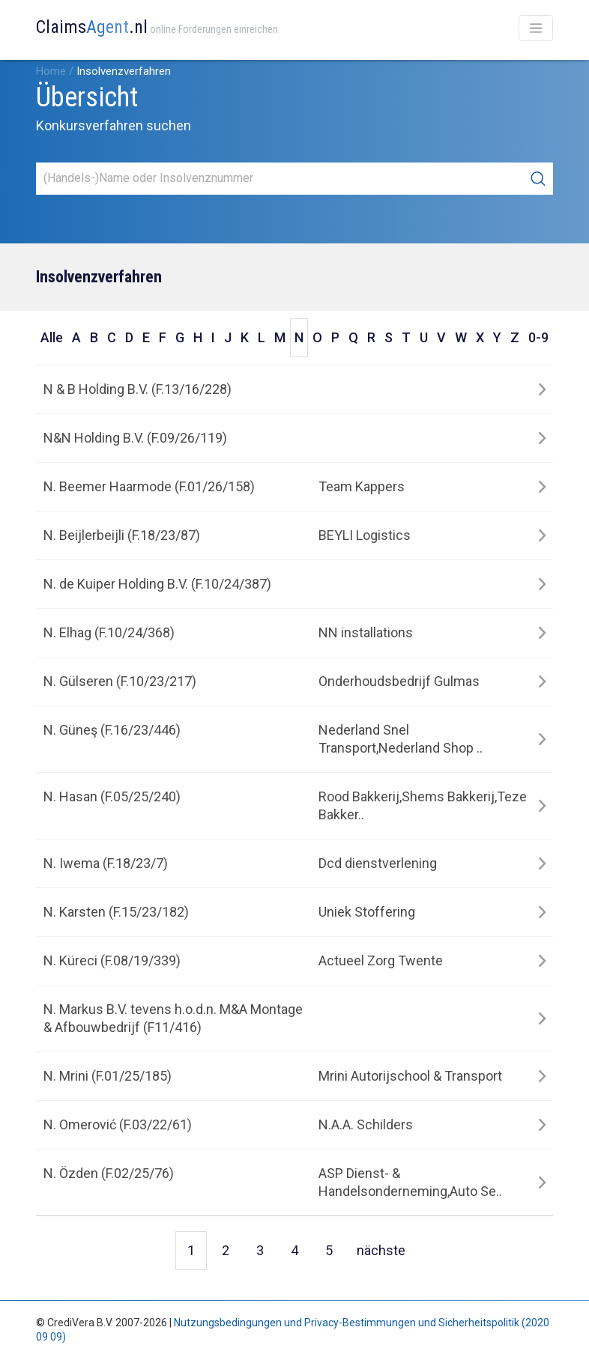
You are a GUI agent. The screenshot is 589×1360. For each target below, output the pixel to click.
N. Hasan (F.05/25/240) (112, 796)
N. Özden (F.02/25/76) (108, 1173)
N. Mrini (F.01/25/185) (107, 1076)
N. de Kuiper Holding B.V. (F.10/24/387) (157, 584)
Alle (51, 337)
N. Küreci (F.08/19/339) (112, 960)
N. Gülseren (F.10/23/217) (119, 681)
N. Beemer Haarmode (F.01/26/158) (149, 486)
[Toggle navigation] (536, 28)
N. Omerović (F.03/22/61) (117, 1124)
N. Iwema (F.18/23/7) (105, 863)
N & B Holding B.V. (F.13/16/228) (137, 389)
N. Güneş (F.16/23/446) (112, 730)
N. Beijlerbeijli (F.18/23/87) (121, 535)
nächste (381, 1250)
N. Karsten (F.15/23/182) (116, 912)
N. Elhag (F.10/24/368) (109, 632)
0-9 (538, 337)
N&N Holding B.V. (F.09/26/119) (135, 438)
